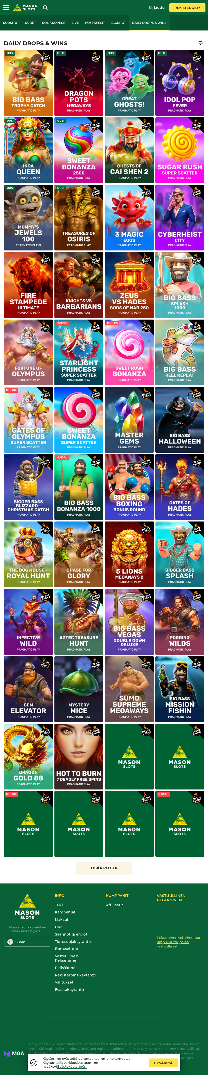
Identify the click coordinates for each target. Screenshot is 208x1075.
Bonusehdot (67, 949)
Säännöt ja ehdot (71, 934)
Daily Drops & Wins (149, 23)
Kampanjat (65, 912)
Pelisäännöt (66, 968)
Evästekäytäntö (69, 990)
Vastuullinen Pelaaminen (66, 958)
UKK (59, 927)
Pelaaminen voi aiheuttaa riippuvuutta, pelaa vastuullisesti (178, 942)
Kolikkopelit (54, 23)
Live (75, 23)
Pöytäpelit (95, 23)
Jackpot (118, 23)
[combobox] (27, 942)
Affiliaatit (114, 905)
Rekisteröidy (187, 8)
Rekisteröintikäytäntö (75, 975)
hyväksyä (163, 1063)
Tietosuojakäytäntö (73, 942)
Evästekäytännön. (72, 1066)
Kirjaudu (157, 7)
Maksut (62, 920)
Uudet (30, 23)
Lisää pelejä (104, 868)
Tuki (59, 905)
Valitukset (64, 982)
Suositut (11, 23)
